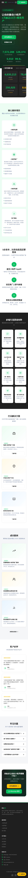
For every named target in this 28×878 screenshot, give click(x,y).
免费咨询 (22, 874)
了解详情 (14, 454)
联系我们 (4, 846)
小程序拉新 (4, 828)
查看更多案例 (14, 631)
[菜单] (15, 2)
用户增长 (4, 830)
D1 (8, 2)
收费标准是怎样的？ (14, 744)
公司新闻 (4, 844)
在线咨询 (22, 2)
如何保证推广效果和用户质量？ (14, 749)
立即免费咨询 (9, 37)
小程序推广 (4, 825)
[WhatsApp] (12, 875)
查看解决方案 (8, 42)
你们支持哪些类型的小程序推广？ (14, 733)
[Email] (15, 875)
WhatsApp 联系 (14, 792)
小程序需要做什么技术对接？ (14, 754)
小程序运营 (4, 823)
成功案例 (4, 841)
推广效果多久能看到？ (14, 739)
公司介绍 (4, 838)
